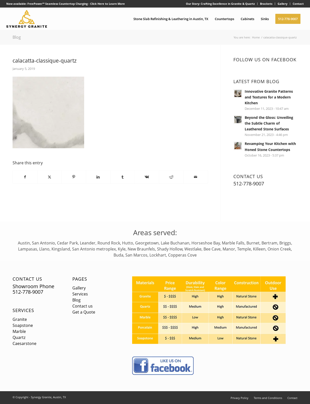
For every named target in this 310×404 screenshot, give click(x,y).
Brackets (266, 4)
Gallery (282, 4)
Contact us (82, 306)
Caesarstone (24, 343)
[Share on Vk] (147, 176)
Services (23, 310)
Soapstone (23, 325)
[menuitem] (220, 4)
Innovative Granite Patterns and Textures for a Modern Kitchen (269, 97)
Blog (17, 37)
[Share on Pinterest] (74, 176)
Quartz (19, 337)
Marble (19, 331)
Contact (298, 4)
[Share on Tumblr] (123, 176)
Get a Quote (83, 312)
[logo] (26, 19)
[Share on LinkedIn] (98, 176)
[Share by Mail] (196, 176)
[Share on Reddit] (171, 176)
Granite (20, 319)
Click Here (97, 4)
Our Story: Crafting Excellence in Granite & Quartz (220, 4)
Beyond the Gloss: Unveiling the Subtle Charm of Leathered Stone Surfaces (269, 123)
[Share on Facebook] (25, 176)
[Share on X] (49, 176)
